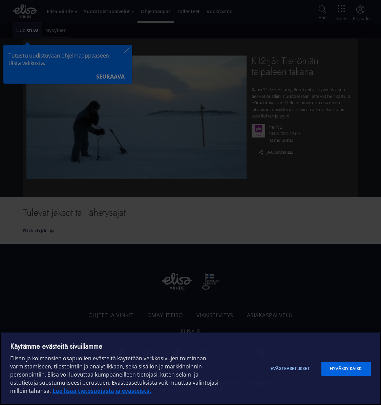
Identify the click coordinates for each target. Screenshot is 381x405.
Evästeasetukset (290, 368)
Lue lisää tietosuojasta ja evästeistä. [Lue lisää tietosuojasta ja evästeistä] (101, 391)
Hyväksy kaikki (346, 368)
